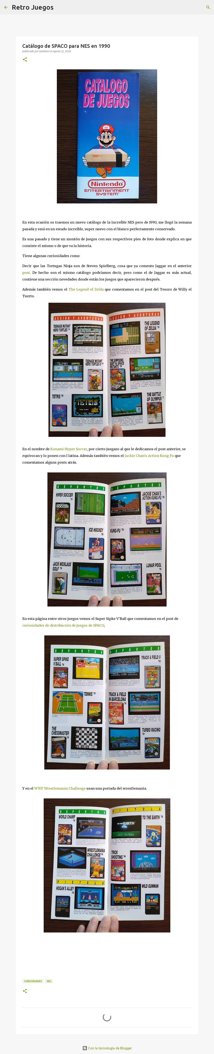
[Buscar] (208, 7)
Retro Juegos (33, 7)
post (26, 272)
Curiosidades (33, 981)
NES (49, 981)
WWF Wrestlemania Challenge (60, 788)
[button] (24, 60)
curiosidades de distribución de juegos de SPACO (63, 625)
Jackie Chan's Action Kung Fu (149, 456)
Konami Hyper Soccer (68, 449)
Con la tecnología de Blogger (107, 1048)
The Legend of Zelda (86, 289)
